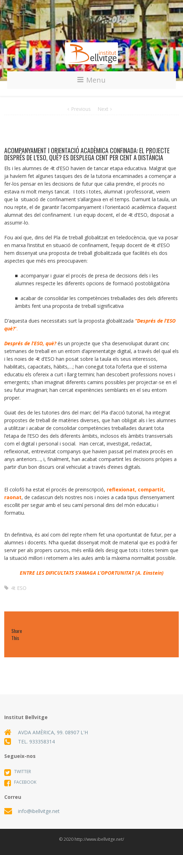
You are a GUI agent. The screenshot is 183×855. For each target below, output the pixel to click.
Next (103, 109)
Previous (81, 109)
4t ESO (18, 588)
